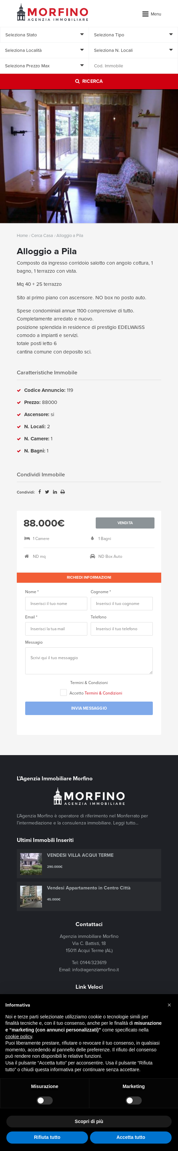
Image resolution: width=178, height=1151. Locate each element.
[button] (169, 1005)
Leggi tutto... (125, 823)
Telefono (98, 617)
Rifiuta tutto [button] (47, 1137)
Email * (31, 617)
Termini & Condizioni (89, 682)
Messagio (34, 642)
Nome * (32, 591)
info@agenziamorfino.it (95, 970)
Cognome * (101, 591)
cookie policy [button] (18, 1036)
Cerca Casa (42, 235)
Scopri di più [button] (89, 1121)
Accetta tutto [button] (131, 1137)
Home (22, 235)
